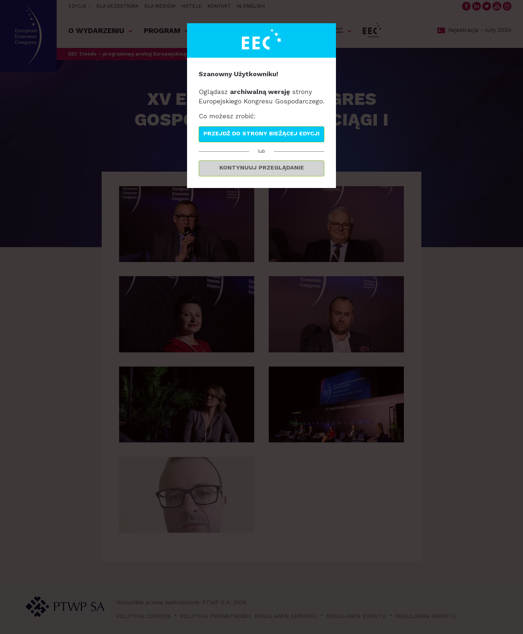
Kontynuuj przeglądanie (261, 167)
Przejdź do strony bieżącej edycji (261, 133)
